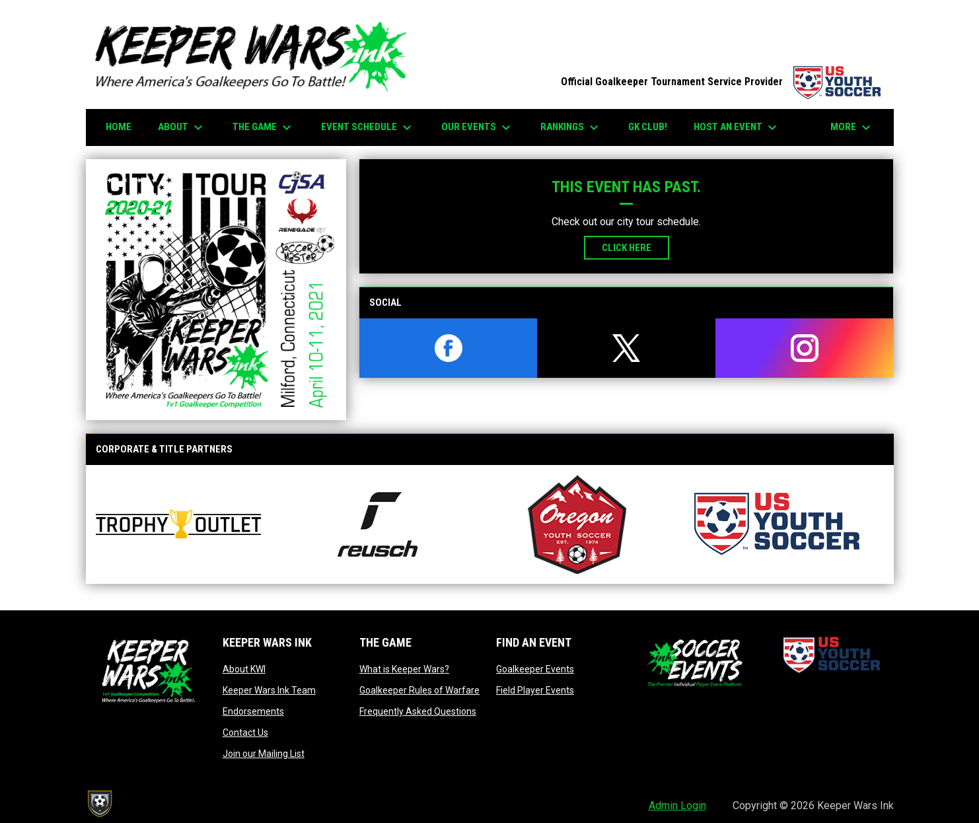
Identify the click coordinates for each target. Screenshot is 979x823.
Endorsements (253, 711)
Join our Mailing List (264, 753)
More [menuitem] (852, 127)
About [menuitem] (182, 127)
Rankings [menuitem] (571, 127)
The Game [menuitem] (264, 127)
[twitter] (626, 348)
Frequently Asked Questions (417, 711)
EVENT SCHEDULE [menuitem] (368, 127)
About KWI (244, 669)
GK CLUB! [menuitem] (647, 127)
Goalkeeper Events (535, 669)
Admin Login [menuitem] (677, 805)
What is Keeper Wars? (404, 669)
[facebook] (448, 348)
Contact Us (245, 732)
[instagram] (804, 348)
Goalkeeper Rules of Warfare (419, 690)
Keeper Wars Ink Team (269, 690)
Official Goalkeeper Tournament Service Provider (721, 81)
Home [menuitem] (118, 127)
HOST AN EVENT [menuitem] (737, 127)
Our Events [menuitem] (477, 127)
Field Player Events (535, 690)
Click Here (626, 248)
